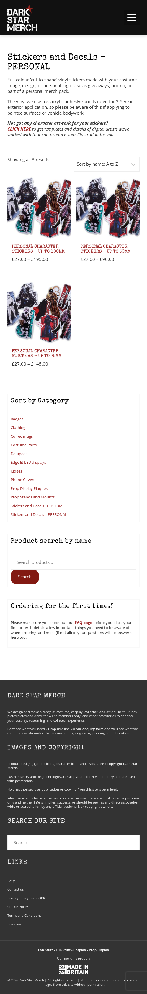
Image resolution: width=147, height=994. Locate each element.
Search (25, 577)
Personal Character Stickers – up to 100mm (38, 249)
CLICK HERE (19, 129)
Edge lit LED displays (28, 462)
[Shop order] (107, 164)
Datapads (19, 453)
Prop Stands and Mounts (33, 497)
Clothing (18, 427)
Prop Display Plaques (29, 488)
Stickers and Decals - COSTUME (38, 505)
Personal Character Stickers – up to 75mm (36, 353)
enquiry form (93, 729)
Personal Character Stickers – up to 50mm (105, 249)
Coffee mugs (22, 436)
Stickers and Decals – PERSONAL (39, 514)
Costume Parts (24, 444)
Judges (16, 471)
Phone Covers (23, 479)
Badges (17, 419)
